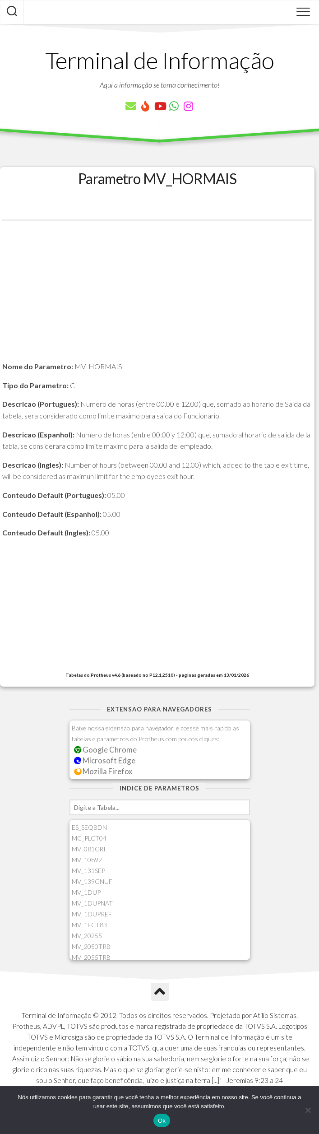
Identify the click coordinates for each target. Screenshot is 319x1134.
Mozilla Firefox (103, 771)
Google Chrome (105, 749)
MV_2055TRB (91, 957)
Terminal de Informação (159, 60)
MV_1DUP (86, 892)
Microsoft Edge (105, 760)
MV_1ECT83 (89, 925)
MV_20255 (87, 935)
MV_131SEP (88, 870)
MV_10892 (87, 860)
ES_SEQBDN (89, 827)
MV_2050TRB (91, 946)
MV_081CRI (89, 849)
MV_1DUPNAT (92, 903)
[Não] (307, 1110)
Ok (162, 1120)
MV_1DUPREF (92, 914)
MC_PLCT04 (89, 838)
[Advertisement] (157, 297)
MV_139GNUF (92, 881)
